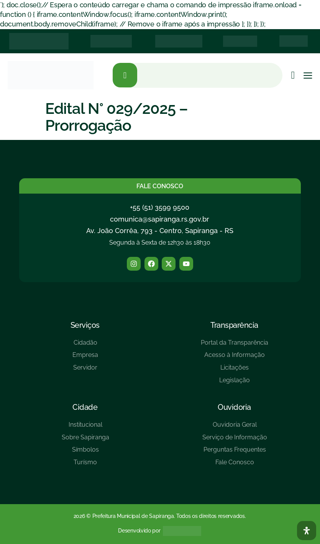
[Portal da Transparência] (234, 345)
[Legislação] (234, 383)
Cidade (84, 407)
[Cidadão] (85, 345)
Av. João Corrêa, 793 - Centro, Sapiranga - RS (159, 231)
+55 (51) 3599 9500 (159, 207)
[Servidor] (85, 370)
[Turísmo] (85, 465)
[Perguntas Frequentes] (234, 452)
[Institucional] (85, 427)
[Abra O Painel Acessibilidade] (306, 530)
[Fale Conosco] (234, 465)
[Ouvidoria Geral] (234, 427)
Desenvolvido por (139, 531)
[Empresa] (85, 358)
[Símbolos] (85, 452)
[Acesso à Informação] (234, 358)
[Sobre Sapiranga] (85, 440)
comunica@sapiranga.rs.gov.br (159, 219)
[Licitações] (234, 370)
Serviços (85, 325)
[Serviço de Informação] (234, 440)
